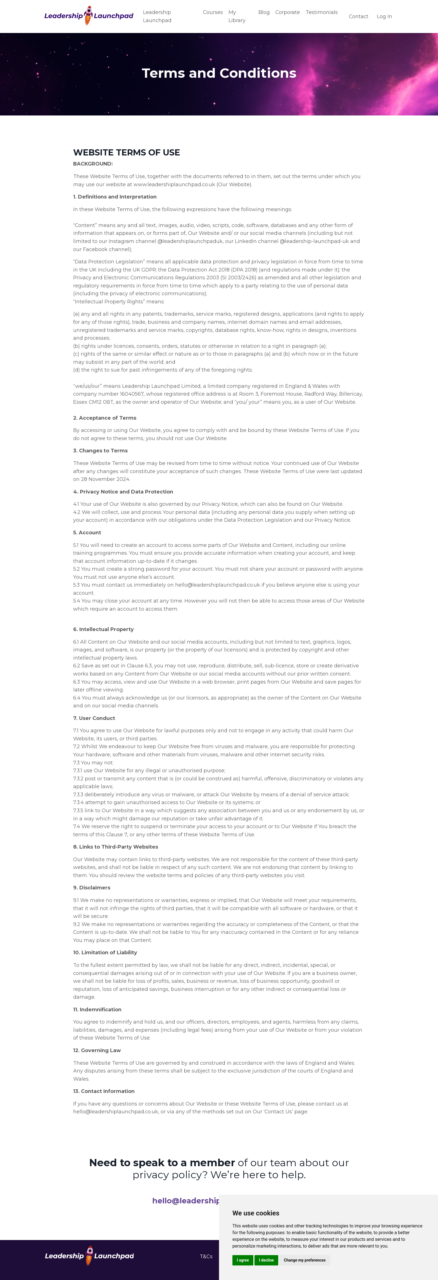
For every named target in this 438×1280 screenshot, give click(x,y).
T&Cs (206, 1263)
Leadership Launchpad (157, 16)
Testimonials (321, 12)
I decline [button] (266, 1260)
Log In (384, 16)
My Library (236, 16)
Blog (263, 12)
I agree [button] (243, 1260)
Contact (358, 16)
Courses (213, 12)
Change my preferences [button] (304, 1260)
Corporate (287, 12)
